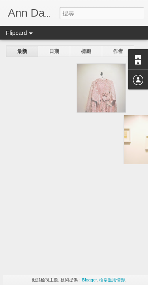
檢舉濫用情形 (112, 279)
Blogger (89, 279)
